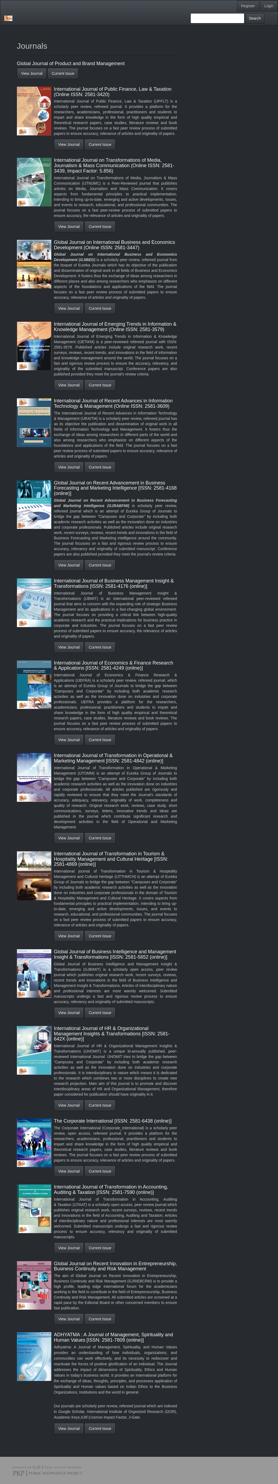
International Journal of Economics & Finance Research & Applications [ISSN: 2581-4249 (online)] (113, 665)
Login (268, 6)
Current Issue (63, 73)
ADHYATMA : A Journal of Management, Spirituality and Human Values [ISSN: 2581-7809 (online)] (113, 1337)
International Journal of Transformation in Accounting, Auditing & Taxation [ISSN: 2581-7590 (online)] (111, 1189)
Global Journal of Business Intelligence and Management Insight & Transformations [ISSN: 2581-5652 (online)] (115, 954)
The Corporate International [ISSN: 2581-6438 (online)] (113, 1121)
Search (255, 18)
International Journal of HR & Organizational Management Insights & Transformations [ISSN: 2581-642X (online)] (112, 1034)
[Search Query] (217, 18)
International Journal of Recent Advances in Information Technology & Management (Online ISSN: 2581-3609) (113, 403)
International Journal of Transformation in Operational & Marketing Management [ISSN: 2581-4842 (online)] (113, 758)
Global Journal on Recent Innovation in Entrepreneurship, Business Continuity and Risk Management (115, 1266)
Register (248, 6)
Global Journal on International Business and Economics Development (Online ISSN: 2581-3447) (114, 245)
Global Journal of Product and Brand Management (71, 63)
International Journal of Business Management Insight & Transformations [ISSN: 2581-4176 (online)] (114, 583)
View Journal (32, 73)
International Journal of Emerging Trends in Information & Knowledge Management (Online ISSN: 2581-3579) (115, 326)
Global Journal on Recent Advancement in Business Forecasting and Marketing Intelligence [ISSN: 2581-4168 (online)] (115, 488)
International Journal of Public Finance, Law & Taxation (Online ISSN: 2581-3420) (113, 91)
